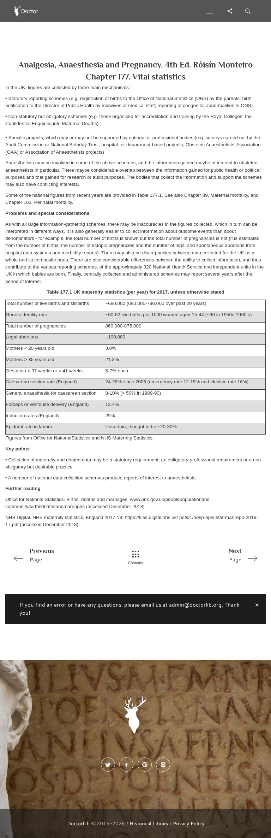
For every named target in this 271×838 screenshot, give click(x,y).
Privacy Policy (188, 823)
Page (59, 554)
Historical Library (149, 823)
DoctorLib (78, 823)
